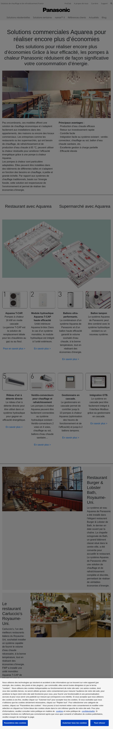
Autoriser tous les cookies (74, 723)
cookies (59, 711)
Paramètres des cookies (15, 723)
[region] (56, 703)
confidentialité (88, 711)
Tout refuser (99, 723)
